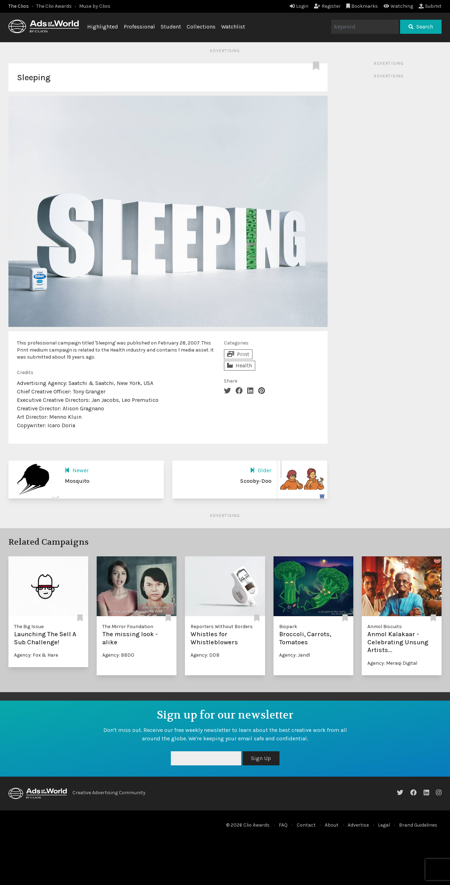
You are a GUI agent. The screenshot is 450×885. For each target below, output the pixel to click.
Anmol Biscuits (384, 627)
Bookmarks (362, 6)
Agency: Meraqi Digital (392, 663)
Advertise (358, 825)
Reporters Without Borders (222, 627)
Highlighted (102, 26)
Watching (398, 6)
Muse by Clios (94, 6)
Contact (306, 825)
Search (421, 26)
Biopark (288, 627)
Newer (77, 470)
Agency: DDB (205, 655)
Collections (201, 26)
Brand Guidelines (418, 825)
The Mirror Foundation (127, 627)
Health (239, 365)
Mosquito (77, 481)
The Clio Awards (54, 6)
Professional (139, 26)
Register (327, 6)
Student (171, 26)
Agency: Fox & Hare (36, 655)
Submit (430, 6)
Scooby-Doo (255, 481)
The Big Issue (29, 627)
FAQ (283, 825)
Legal (384, 825)
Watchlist (233, 26)
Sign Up (261, 758)
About (332, 825)
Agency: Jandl (294, 655)
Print (238, 354)
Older (260, 470)
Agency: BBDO (118, 655)
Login (299, 6)
